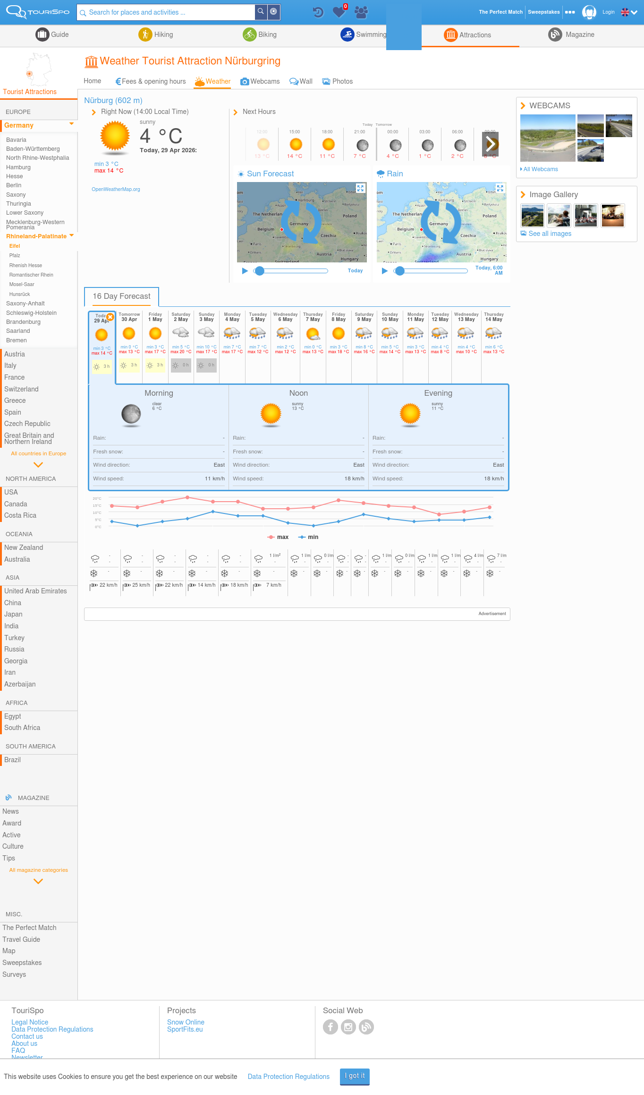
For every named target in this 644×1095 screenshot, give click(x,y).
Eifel (14, 246)
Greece (15, 401)
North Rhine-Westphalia (37, 158)
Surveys (14, 975)
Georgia (16, 661)
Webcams (265, 81)
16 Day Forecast (122, 296)
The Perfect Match (29, 928)
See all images (550, 234)
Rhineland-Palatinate (36, 237)
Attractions (474, 35)
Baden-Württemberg (33, 149)
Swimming (371, 35)
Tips (8, 858)
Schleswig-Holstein (31, 313)
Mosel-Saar (21, 284)
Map (9, 951)
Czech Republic (27, 424)
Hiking (163, 35)
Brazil (12, 760)
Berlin (13, 185)
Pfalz (14, 255)
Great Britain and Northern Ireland (29, 439)
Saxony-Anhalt (25, 304)
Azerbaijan (20, 684)
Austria (14, 354)
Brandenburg (23, 322)
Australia (17, 559)
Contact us (27, 1037)
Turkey (14, 638)
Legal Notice (29, 1022)
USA (11, 492)
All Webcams (541, 169)
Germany (19, 125)
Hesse (14, 177)
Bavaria (16, 140)
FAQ (18, 1051)
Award (11, 823)
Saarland (18, 331)
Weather (218, 81)
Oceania (19, 534)
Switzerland (21, 389)
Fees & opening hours (154, 81)
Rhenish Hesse (25, 265)
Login (609, 12)
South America (31, 747)
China (12, 603)
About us (24, 1044)
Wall (306, 81)
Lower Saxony (24, 213)
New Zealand (23, 548)
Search (267, 12)
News (10, 811)
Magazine (579, 35)
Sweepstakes (22, 963)
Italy (10, 366)
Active (11, 835)
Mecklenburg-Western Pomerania (35, 225)
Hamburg (18, 168)
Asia (12, 578)
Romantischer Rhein (31, 275)
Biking (267, 35)
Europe (18, 112)
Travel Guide (21, 940)
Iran (10, 672)
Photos (342, 81)
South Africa (22, 728)
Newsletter (27, 1058)
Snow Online (185, 1022)
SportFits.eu (185, 1029)
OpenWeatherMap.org (116, 189)
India (11, 626)
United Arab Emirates (35, 591)
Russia (14, 649)
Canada (15, 504)
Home (92, 81)
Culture (13, 846)
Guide (59, 35)
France (14, 377)
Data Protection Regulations (289, 1077)
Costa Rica (20, 516)
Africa (16, 703)
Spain (12, 412)
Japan (13, 614)
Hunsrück (19, 294)
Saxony (16, 195)
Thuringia (18, 204)
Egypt (12, 716)
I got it (355, 1076)
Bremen (16, 341)
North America (31, 479)
